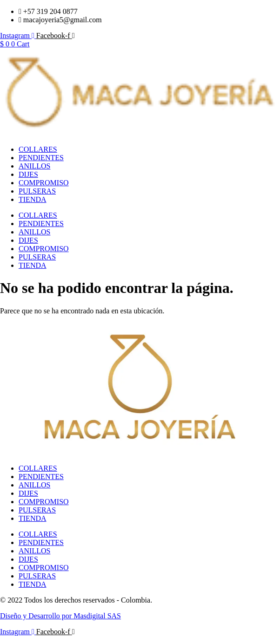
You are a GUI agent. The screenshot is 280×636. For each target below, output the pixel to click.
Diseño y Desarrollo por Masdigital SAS (60, 616)
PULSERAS (37, 191)
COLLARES (38, 149)
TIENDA (33, 199)
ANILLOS (34, 166)
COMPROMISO (44, 183)
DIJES (28, 174)
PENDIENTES (41, 158)
